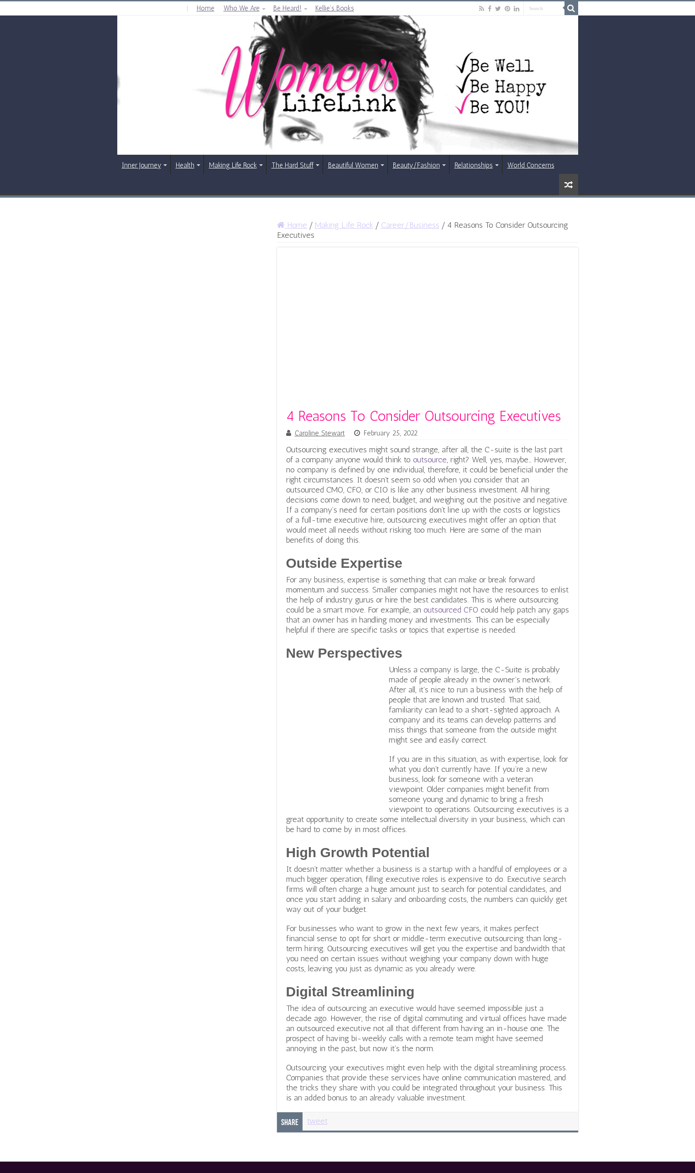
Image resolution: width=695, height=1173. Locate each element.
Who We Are (242, 8)
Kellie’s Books (334, 8)
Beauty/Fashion (416, 165)
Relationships (474, 165)
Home (205, 8)
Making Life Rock (233, 165)
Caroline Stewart (320, 433)
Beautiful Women (353, 165)
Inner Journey (141, 165)
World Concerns (530, 165)
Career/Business (410, 225)
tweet (317, 1121)
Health (185, 165)
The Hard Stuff (293, 165)
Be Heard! (287, 8)
